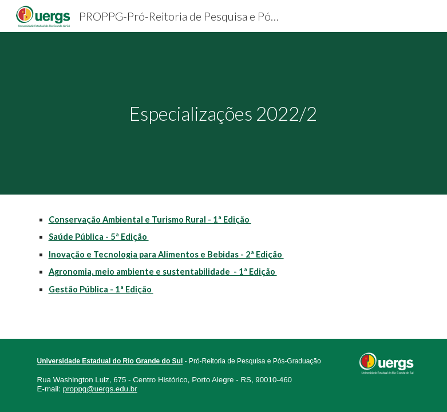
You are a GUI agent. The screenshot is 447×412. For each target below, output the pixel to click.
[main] (224, 113)
